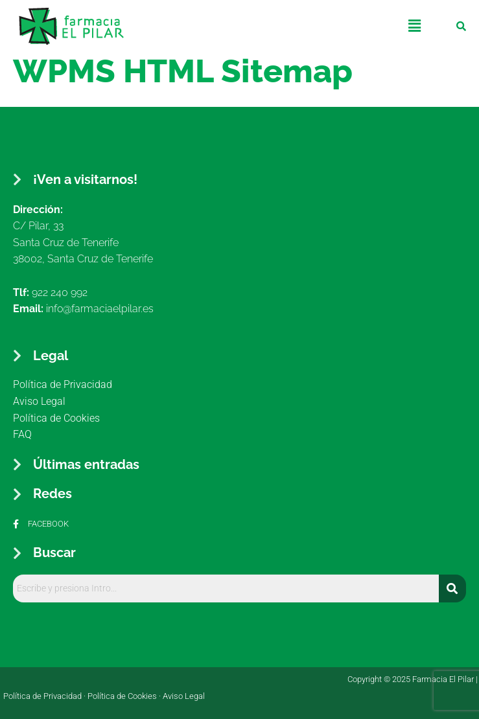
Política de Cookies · (125, 696)
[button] (415, 26)
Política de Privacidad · (45, 696)
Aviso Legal (184, 696)
